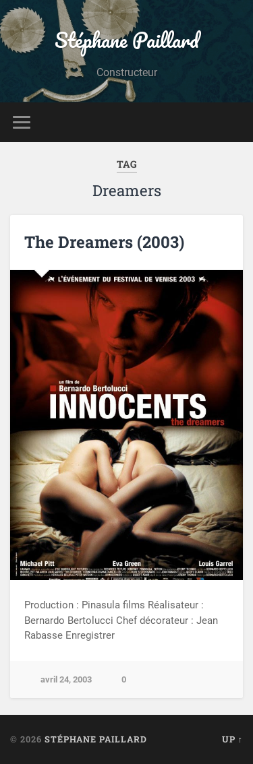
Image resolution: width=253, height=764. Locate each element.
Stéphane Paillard (127, 40)
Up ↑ (232, 739)
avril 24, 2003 (66, 679)
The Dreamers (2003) (104, 242)
